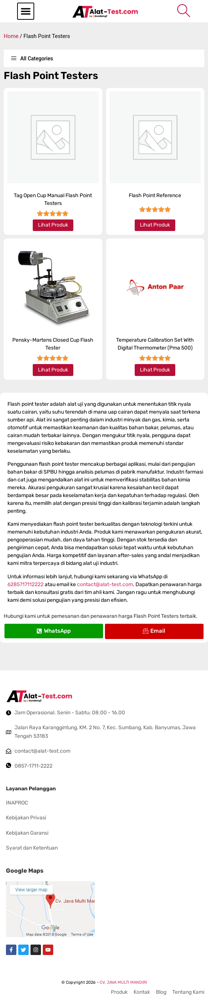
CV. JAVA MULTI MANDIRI (123, 982)
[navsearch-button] (183, 10)
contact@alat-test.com (105, 584)
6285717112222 (25, 584)
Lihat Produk (53, 225)
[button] (25, 11)
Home (11, 36)
